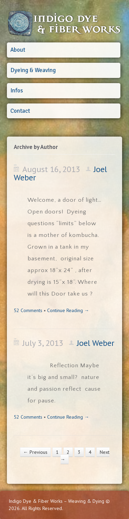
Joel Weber (95, 343)
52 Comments (28, 310)
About (17, 49)
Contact (20, 110)
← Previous (35, 452)
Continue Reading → (68, 310)
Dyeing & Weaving (33, 70)
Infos (16, 90)
